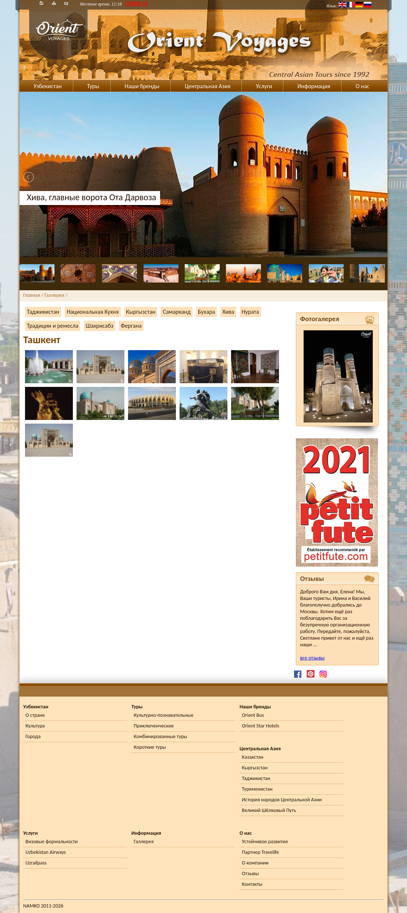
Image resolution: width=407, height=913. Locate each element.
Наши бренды (142, 86)
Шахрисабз (99, 325)
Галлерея (143, 841)
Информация (313, 86)
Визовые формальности (51, 841)
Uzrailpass (35, 863)
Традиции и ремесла (52, 325)
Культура (35, 726)
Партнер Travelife (260, 852)
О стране (35, 715)
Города (32, 736)
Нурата (250, 311)
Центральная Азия (207, 86)
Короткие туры (150, 747)
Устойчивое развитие (265, 841)
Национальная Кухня (92, 311)
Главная (31, 295)
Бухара (206, 311)
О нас (362, 86)
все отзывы (312, 658)
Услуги (264, 86)
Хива (228, 311)
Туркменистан (257, 789)
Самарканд (176, 311)
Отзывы (250, 873)
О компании (255, 863)
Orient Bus (253, 715)
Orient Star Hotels (260, 726)
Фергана (131, 325)
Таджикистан (43, 311)
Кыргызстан (141, 311)
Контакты (252, 884)
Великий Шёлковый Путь (269, 810)
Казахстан (252, 757)
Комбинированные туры (160, 736)
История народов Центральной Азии (282, 800)
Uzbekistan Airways (45, 852)
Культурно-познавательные (163, 715)
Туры (93, 86)
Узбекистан (47, 86)
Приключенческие (154, 726)
